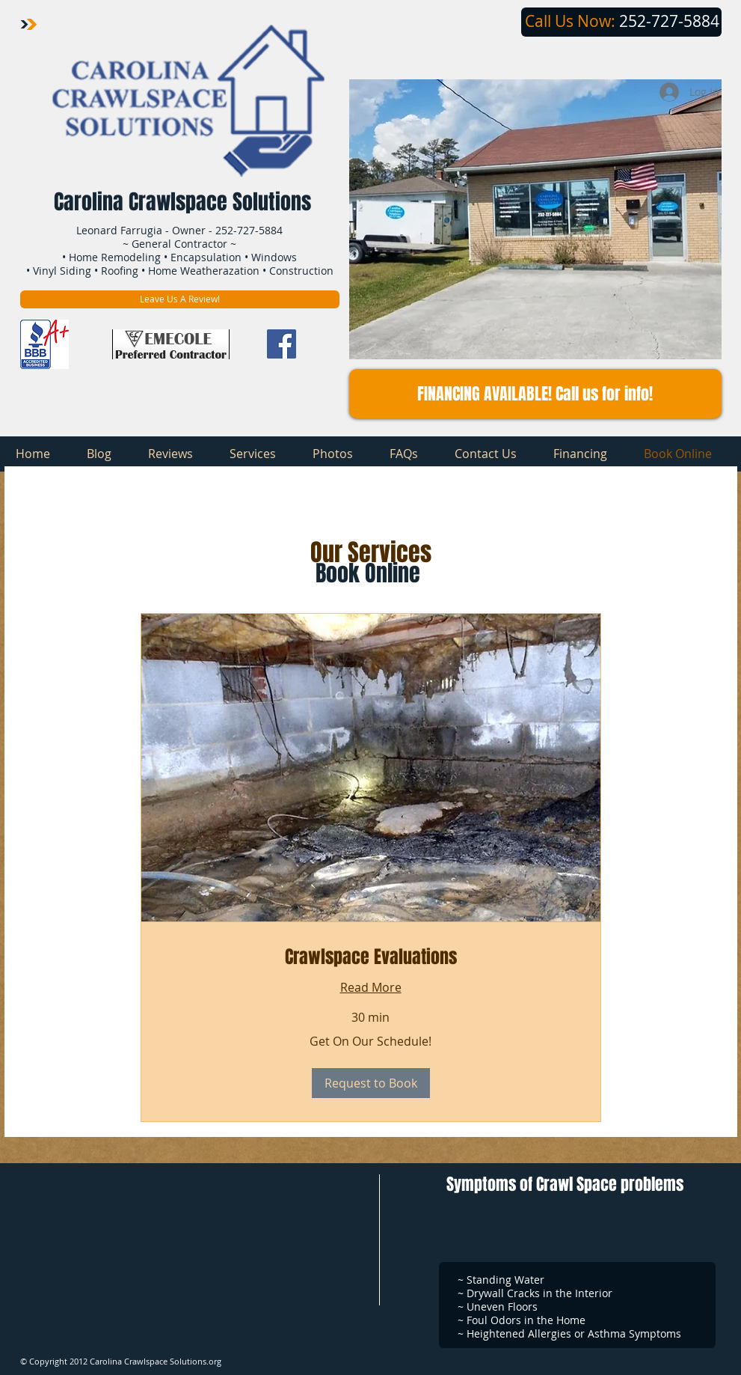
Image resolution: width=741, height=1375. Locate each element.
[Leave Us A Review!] (179, 299)
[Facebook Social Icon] (281, 344)
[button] (535, 393)
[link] (371, 957)
